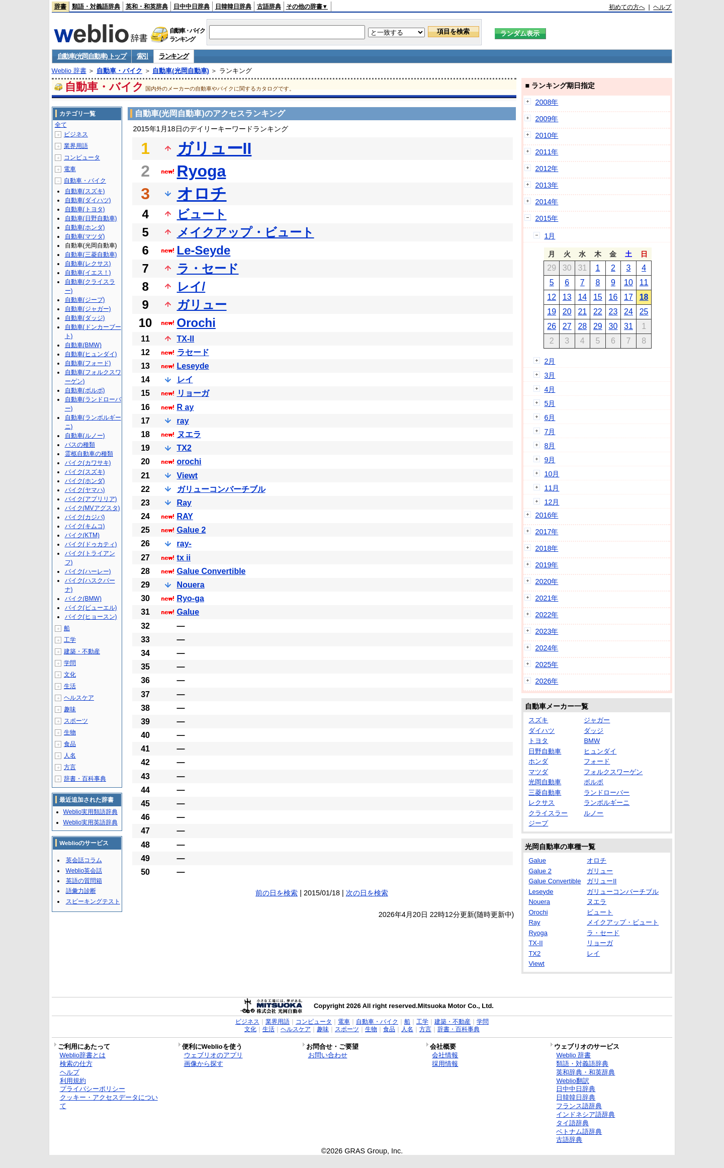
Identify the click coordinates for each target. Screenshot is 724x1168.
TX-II (186, 339)
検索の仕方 (76, 1063)
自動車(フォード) (88, 363)
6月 (549, 417)
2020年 (546, 581)
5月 (549, 403)
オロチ (202, 194)
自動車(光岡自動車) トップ (91, 56)
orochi (189, 461)
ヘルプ (662, 7)
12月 (551, 502)
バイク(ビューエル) (91, 607)
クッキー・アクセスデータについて (109, 1102)
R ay (185, 407)
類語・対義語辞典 (96, 7)
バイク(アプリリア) (91, 499)
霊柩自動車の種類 (89, 453)
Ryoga (201, 171)
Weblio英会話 (84, 870)
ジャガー (597, 720)
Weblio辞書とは (83, 1055)
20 (567, 311)
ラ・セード (208, 268)
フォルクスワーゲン (613, 772)
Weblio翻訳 (572, 1080)
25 (644, 311)
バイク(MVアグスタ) (92, 508)
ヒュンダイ (600, 751)
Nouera (191, 584)
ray (183, 420)
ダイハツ (541, 730)
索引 (142, 56)
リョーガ (193, 393)
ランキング (174, 56)
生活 (70, 686)
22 (597, 311)
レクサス (541, 802)
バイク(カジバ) (85, 517)
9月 (549, 460)
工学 (70, 639)
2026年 (546, 681)
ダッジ (593, 730)
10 (628, 282)
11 (644, 282)
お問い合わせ (327, 1055)
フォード (597, 761)
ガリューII (214, 148)
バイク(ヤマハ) (85, 489)
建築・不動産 (82, 651)
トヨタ (538, 740)
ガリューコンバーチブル (221, 489)
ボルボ (593, 782)
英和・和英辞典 (147, 7)
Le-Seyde (204, 250)
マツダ (538, 772)
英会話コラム (84, 860)
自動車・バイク (119, 70)
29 (597, 326)
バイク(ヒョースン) (91, 616)
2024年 (546, 648)
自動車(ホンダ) (85, 227)
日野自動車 (544, 751)
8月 (549, 446)
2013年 (546, 185)
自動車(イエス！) (88, 272)
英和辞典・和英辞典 (585, 1072)
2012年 (546, 168)
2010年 (546, 135)
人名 (70, 755)
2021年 (546, 598)
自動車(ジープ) (85, 299)
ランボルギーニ (606, 802)
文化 (70, 674)
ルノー (593, 813)
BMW (592, 740)
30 (613, 326)
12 (551, 297)
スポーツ (76, 720)
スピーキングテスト (93, 901)
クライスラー (548, 813)
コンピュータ (82, 157)
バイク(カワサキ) (88, 462)
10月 (551, 474)
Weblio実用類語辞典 (90, 811)
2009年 (546, 119)
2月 (549, 361)
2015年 (546, 218)
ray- (184, 543)
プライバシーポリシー (92, 1089)
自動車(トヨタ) (85, 209)
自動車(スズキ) (85, 191)
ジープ (538, 823)
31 (628, 326)
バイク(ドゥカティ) (91, 544)
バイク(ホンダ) (85, 480)
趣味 (70, 709)
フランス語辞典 (579, 1106)
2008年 (546, 102)
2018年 (546, 548)
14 (582, 297)
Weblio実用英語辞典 (90, 822)
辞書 (60, 7)
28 (582, 326)
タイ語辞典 (572, 1123)
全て (61, 125)
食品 (70, 743)
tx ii (184, 557)
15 (597, 297)
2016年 (546, 515)
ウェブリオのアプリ (213, 1055)
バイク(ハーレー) (88, 571)
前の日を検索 (276, 893)
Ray (184, 502)
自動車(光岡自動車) (180, 70)
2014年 (546, 202)
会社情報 (445, 1055)
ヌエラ (189, 434)
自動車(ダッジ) (85, 317)
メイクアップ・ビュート (245, 232)
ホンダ (538, 761)
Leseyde (193, 366)
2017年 (546, 532)
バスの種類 (80, 444)
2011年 (546, 152)
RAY (185, 516)
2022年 (546, 615)
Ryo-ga (190, 598)
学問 (70, 662)
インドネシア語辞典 (585, 1114)
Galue (188, 612)
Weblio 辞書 (69, 70)
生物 (70, 732)
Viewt (187, 475)
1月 (549, 236)
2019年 (546, 565)
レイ (185, 379)
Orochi (196, 322)
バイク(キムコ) (85, 526)
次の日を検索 (367, 893)
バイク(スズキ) (85, 471)
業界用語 (76, 145)
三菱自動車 (544, 792)
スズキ (538, 720)
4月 (549, 389)
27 (567, 326)
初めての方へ (627, 7)
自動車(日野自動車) (91, 218)
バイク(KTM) (82, 535)
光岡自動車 (544, 782)
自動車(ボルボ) (85, 390)
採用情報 (445, 1063)
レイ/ (191, 286)
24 (628, 311)
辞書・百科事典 (85, 778)
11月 (551, 488)
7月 (549, 432)
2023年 (546, 631)
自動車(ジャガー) (88, 308)
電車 (70, 169)
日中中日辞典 (191, 7)
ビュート (202, 214)
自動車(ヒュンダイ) (91, 354)
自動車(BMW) (83, 345)
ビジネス (76, 134)
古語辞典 (269, 7)
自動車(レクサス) (88, 263)
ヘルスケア (79, 697)
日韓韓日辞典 (233, 7)
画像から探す (203, 1063)
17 (628, 297)
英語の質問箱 (84, 880)
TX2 (184, 448)
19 (551, 311)
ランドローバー (606, 792)
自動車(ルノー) (85, 435)
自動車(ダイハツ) (88, 200)
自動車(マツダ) (85, 236)
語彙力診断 (81, 890)
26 (551, 326)
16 (613, 297)
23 (613, 311)
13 (567, 297)
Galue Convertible (211, 571)
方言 (70, 767)
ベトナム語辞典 (579, 1131)
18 (644, 297)
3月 (549, 375)
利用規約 (73, 1080)
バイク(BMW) (83, 598)
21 (582, 311)
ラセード (193, 352)
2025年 (546, 664)
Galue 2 (191, 530)
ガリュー (202, 304)
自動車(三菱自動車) (91, 254)
